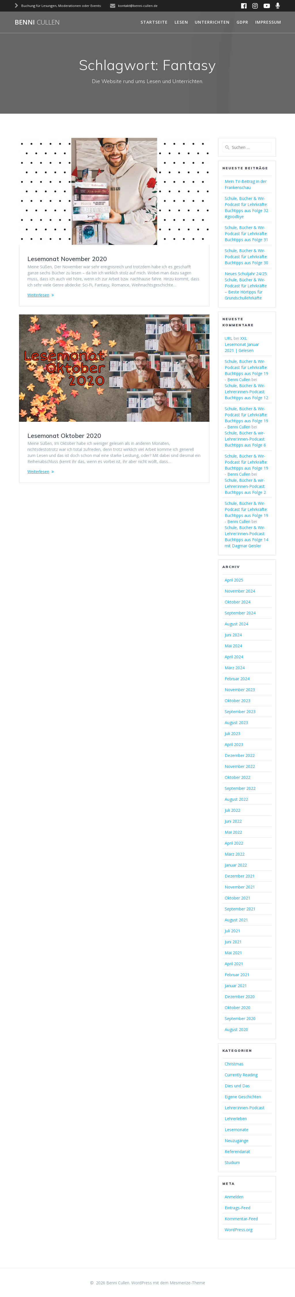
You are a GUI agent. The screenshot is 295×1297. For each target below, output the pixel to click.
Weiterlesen (38, 295)
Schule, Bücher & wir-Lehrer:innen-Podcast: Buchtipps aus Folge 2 (245, 486)
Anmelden (234, 1196)
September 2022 (240, 788)
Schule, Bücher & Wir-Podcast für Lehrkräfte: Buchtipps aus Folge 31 (246, 233)
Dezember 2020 (240, 996)
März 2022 (235, 854)
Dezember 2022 (240, 755)
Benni (37, 22)
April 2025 (234, 580)
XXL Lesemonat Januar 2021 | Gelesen (242, 344)
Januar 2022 (236, 865)
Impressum (268, 22)
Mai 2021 (233, 952)
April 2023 (234, 744)
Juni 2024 (233, 635)
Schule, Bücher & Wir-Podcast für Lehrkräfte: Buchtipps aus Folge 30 (246, 256)
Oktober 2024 (237, 602)
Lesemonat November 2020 (67, 259)
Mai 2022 (233, 832)
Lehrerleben (236, 1118)
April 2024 (234, 656)
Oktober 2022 (237, 777)
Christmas (234, 1064)
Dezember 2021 (240, 876)
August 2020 (236, 1029)
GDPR (242, 22)
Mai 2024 (233, 645)
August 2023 (236, 722)
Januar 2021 (236, 985)
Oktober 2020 (237, 1007)
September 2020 (240, 1018)
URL (228, 338)
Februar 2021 (237, 974)
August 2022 (236, 799)
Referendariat (237, 1151)
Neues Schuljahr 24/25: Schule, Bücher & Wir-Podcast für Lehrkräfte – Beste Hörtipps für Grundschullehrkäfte (246, 286)
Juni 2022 (233, 821)
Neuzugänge (236, 1140)
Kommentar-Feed (241, 1218)
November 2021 (240, 887)
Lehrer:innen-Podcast (244, 1107)
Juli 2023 (232, 733)
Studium (232, 1162)
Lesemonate (236, 1129)
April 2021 (234, 963)
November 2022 (240, 766)
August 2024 (236, 624)
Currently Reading (241, 1074)
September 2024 (240, 613)
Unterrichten (212, 22)
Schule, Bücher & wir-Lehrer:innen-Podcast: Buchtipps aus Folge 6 (245, 439)
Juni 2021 (233, 941)
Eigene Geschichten (243, 1096)
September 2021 (240, 909)
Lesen (181, 22)
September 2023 (240, 711)
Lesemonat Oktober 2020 (64, 435)
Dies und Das (237, 1085)
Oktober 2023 (237, 700)
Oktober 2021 (237, 898)
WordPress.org (238, 1229)
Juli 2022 (232, 810)
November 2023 (240, 689)
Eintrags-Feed (237, 1207)
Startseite (154, 22)
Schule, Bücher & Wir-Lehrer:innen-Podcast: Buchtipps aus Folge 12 (246, 391)
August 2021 (236, 920)
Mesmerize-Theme (187, 1282)
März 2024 (235, 667)
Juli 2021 (232, 931)
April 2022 (234, 843)
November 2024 (240, 591)
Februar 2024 (237, 678)
